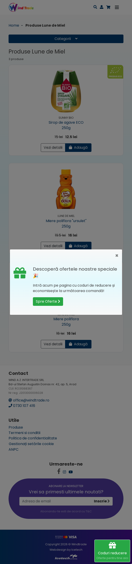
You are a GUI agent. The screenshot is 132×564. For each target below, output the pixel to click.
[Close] (117, 255)
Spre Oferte (48, 301)
